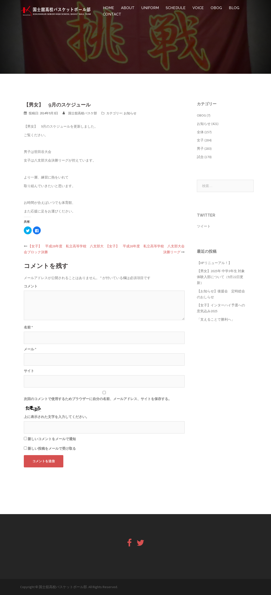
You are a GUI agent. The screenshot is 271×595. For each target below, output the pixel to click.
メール (30, 349)
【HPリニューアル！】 (214, 263)
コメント (31, 286)
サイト (29, 371)
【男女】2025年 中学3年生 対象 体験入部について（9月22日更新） (221, 277)
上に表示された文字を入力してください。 (56, 417)
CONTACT (112, 14)
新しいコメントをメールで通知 (52, 439)
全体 (200, 132)
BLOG (234, 8)
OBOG (216, 8)
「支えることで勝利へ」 (216, 319)
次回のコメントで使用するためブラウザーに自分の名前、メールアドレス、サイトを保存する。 (98, 399)
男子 (200, 148)
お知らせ (130, 113)
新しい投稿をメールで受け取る (52, 448)
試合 (200, 157)
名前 (28, 327)
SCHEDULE (176, 8)
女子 (200, 140)
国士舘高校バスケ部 (82, 113)
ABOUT (128, 8)
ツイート (204, 226)
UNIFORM (150, 8)
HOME (108, 8)
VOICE (198, 8)
